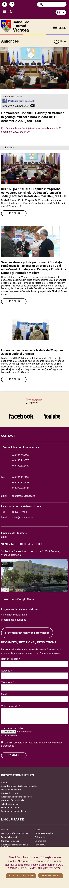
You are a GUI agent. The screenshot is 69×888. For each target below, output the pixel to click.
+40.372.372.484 (20, 488)
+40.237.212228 (20, 477)
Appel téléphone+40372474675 (11, 12)
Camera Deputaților (44, 833)
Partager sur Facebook (21, 101)
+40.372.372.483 (20, 482)
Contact (5, 782)
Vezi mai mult (50, 875)
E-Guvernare (40, 837)
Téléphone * (7, 682)
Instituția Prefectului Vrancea (14, 833)
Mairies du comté (9, 793)
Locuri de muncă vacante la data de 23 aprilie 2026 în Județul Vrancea (32, 352)
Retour (61, 42)
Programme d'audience (13, 619)
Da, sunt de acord (21, 875)
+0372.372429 (19, 512)
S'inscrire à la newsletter (15, 106)
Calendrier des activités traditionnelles (19, 786)
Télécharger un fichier (12, 728)
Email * (5, 694)
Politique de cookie (10, 807)
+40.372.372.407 (20, 465)
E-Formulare (40, 841)
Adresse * (6, 670)
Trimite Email (5, 12)
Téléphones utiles (9, 804)
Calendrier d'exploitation (14, 614)
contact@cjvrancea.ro (23, 496)
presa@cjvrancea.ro (22, 517)
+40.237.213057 (20, 460)
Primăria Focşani (9, 837)
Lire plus (14, 213)
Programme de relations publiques (19, 609)
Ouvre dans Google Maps (18, 599)
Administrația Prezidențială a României (14, 845)
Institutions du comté (11, 789)
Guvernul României (10, 841)
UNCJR (4, 829)
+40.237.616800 (20, 455)
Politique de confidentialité (13, 811)
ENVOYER (13, 755)
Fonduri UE (40, 844)
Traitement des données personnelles (27, 632)
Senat (37, 829)
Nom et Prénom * (10, 658)
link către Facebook (21, 416)
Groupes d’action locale (12, 800)
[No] (65, 867)
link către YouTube (52, 416)
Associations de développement (16, 797)
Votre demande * (10, 706)
